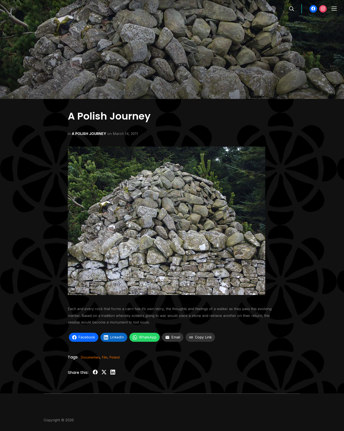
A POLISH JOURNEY (89, 133)
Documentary (90, 357)
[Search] (291, 8)
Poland (114, 357)
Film (105, 357)
